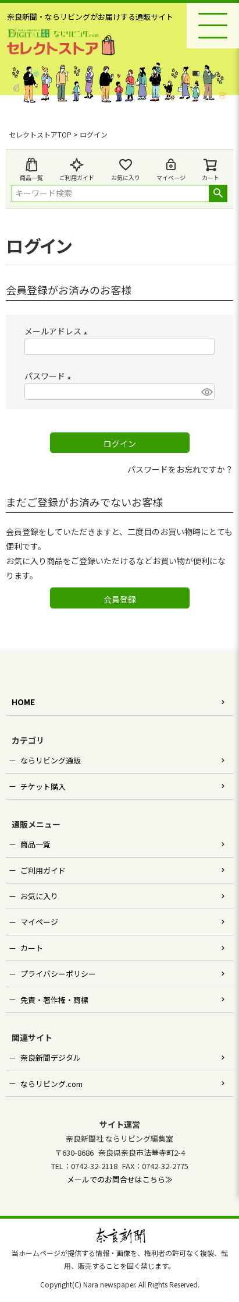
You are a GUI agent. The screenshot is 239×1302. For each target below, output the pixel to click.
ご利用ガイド (76, 169)
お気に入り (125, 169)
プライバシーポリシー (58, 973)
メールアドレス (57, 331)
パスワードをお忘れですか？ (180, 469)
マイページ (171, 169)
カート (31, 947)
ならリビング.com (51, 1083)
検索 (218, 193)
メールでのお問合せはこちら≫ (120, 1179)
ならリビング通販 (50, 760)
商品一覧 (31, 169)
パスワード (49, 376)
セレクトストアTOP (40, 134)
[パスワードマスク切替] (206, 391)
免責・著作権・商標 (54, 999)
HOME (23, 702)
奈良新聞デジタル (50, 1057)
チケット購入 (43, 786)
